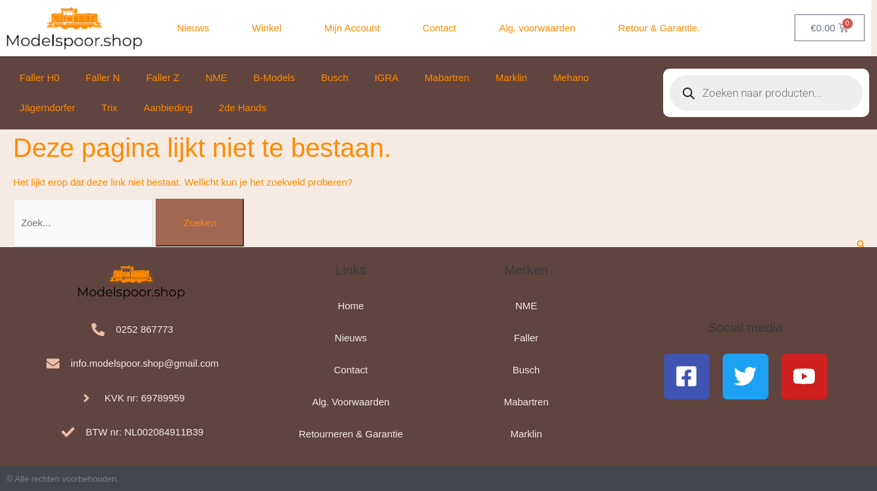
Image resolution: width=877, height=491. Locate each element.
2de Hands (243, 107)
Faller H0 (40, 77)
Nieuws (193, 27)
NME (216, 77)
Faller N (103, 77)
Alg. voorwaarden (537, 27)
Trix (109, 107)
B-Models (274, 77)
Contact (439, 27)
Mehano (571, 77)
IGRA (387, 77)
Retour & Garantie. (659, 27)
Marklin (511, 77)
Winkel (266, 27)
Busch (335, 77)
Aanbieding (168, 107)
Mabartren (446, 77)
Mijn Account (352, 27)
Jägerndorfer (47, 107)
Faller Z (162, 77)
